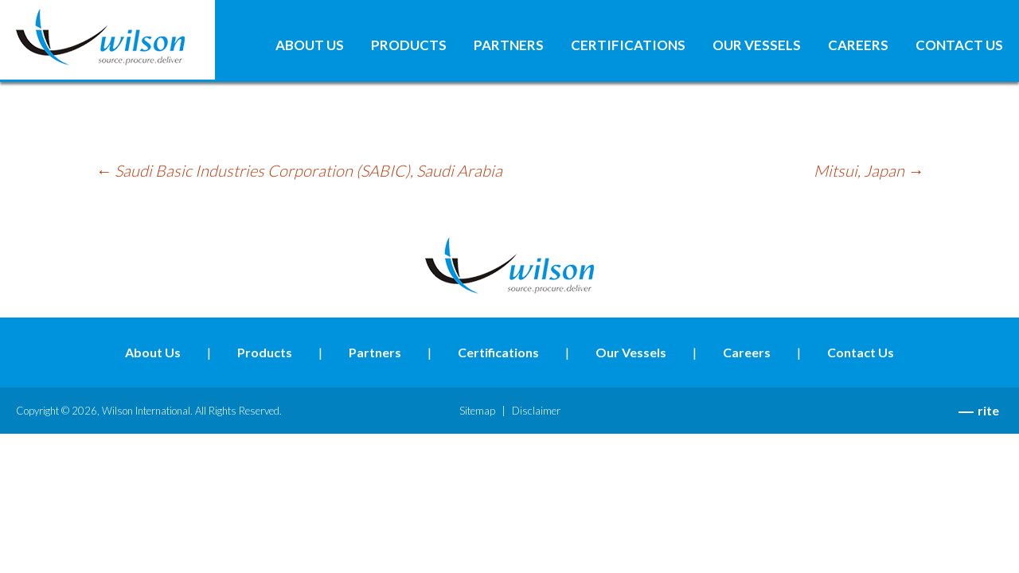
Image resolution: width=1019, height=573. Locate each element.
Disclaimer (536, 410)
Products (409, 45)
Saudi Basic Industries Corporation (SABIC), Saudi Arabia (299, 170)
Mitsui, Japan (868, 170)
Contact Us (959, 45)
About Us (309, 45)
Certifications (628, 45)
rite (988, 410)
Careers (858, 45)
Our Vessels (757, 45)
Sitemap (477, 410)
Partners (509, 45)
